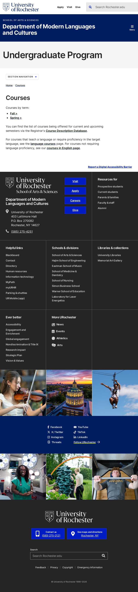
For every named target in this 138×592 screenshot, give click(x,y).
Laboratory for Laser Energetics (64, 298)
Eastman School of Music (67, 266)
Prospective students (110, 186)
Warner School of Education (68, 291)
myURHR (11, 287)
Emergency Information (90, 567)
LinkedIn (81, 437)
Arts (57, 345)
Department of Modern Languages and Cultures (49, 30)
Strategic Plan (14, 355)
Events (58, 331)
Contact (10, 260)
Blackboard (12, 255)
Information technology (20, 276)
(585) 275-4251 (22, 232)
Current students (108, 192)
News (57, 324)
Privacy (54, 567)
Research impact (16, 349)
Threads (54, 442)
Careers (75, 200)
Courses (20, 85)
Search (34, 550)
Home (9, 85)
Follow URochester (87, 442)
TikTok (79, 432)
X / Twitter (55, 432)
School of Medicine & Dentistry (64, 273)
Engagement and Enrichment (16, 331)
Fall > (13, 113)
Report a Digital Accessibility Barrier (110, 166)
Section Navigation (22, 76)
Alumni (102, 208)
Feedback (40, 567)
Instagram (55, 437)
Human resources (16, 271)
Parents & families (108, 197)
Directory (11, 266)
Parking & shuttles (16, 293)
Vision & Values (15, 360)
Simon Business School (66, 286)
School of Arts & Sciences (21, 20)
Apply (60, 7)
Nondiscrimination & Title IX (22, 344)
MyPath (10, 282)
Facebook (54, 427)
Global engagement (17, 339)
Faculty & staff (106, 202)
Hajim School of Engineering (68, 260)
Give (77, 7)
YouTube (81, 427)
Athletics (60, 338)
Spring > (16, 118)
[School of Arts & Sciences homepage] (32, 185)
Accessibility (13, 324)
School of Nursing (62, 280)
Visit (69, 7)
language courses (43, 144)
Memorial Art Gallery (110, 260)
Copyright (67, 567)
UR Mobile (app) (15, 298)
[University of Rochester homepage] (21, 7)
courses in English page (63, 148)
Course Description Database (66, 131)
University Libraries (109, 255)
